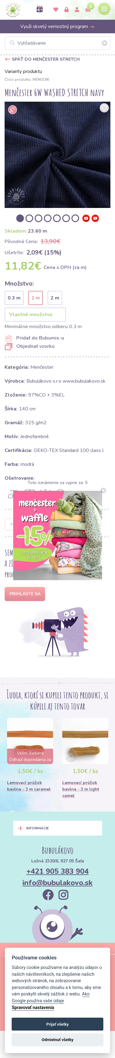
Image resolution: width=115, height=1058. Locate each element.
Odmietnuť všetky (57, 1039)
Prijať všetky (57, 1024)
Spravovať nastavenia (33, 1007)
